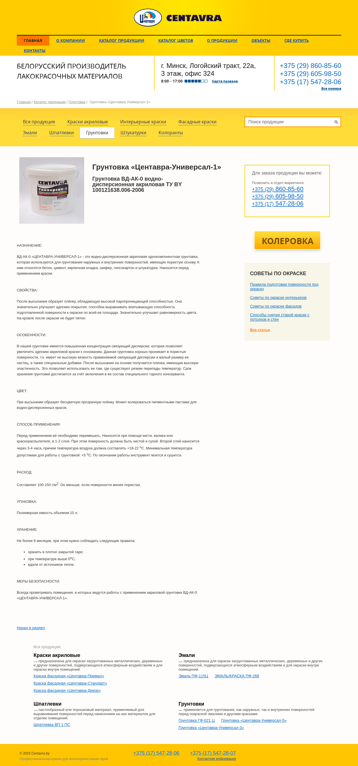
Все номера (331, 88)
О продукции (222, 40)
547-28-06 (310, 82)
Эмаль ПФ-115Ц (193, 676)
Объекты (260, 40)
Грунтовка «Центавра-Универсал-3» (211, 727)
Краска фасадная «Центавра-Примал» (69, 676)
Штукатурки (133, 132)
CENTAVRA (178, 18)
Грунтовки (77, 102)
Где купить (296, 40)
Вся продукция (39, 121)
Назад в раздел (31, 628)
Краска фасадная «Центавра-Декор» (67, 690)
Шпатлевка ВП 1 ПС (52, 724)
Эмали (30, 132)
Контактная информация (216, 759)
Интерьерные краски (143, 121)
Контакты (35, 50)
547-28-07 (213, 753)
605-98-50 (310, 73)
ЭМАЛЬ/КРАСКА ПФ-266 (237, 676)
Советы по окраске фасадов (276, 306)
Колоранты (171, 132)
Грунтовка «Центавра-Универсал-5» (254, 720)
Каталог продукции (121, 40)
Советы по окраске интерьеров (278, 297)
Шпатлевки (61, 132)
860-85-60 (310, 65)
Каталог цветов (175, 40)
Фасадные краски (197, 121)
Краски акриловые (87, 121)
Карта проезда (225, 81)
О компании (70, 40)
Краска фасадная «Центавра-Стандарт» (70, 683)
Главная (33, 40)
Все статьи (260, 330)
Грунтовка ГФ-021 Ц (196, 720)
